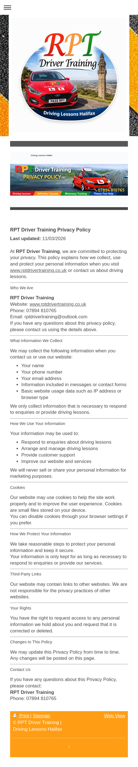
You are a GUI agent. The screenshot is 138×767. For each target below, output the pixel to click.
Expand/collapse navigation (69, 7)
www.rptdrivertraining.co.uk (38, 270)
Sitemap (41, 715)
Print (21, 715)
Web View (114, 715)
